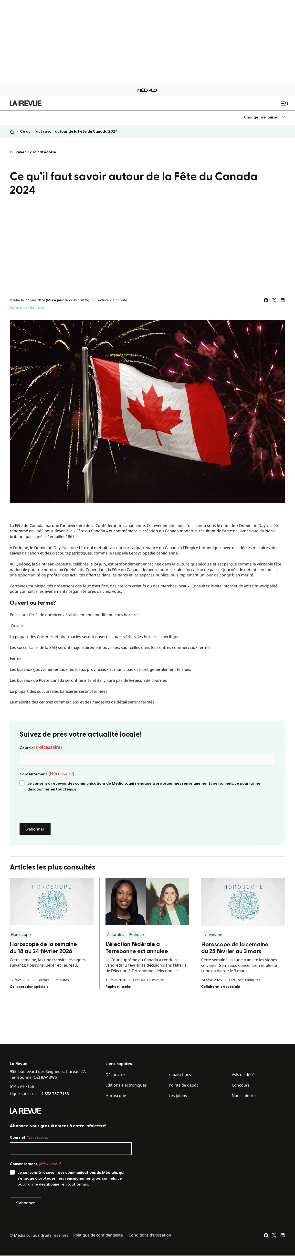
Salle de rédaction (27, 307)
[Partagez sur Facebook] (266, 300)
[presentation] (57, 807)
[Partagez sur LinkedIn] (282, 300)
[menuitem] (264, 117)
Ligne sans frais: (39, 1093)
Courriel (41, 747)
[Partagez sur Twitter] (274, 300)
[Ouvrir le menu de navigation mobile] (285, 103)
